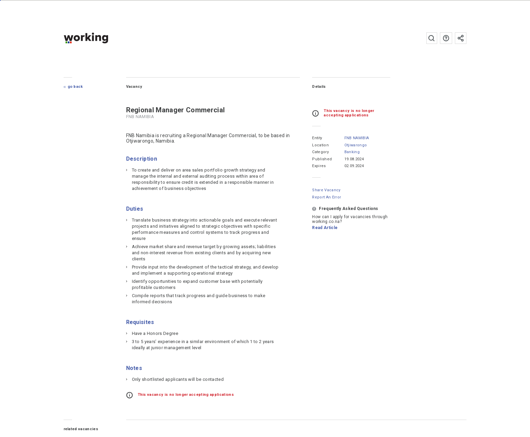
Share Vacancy (326, 190)
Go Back (75, 86)
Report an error (326, 197)
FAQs (446, 38)
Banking (351, 152)
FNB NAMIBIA (356, 138)
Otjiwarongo (355, 145)
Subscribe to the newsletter (460, 38)
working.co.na (99, 38)
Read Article (325, 227)
